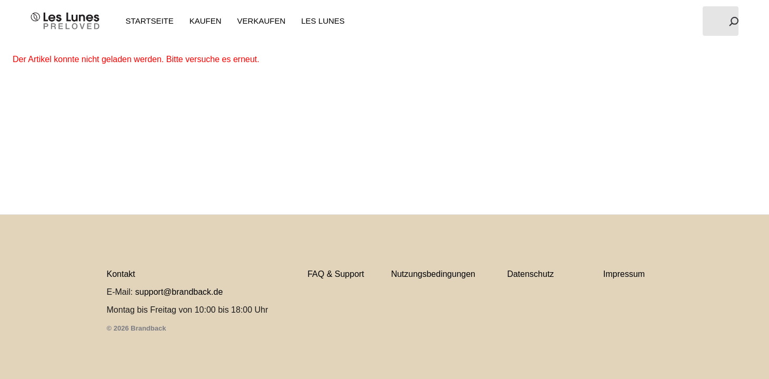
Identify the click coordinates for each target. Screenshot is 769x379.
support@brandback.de (179, 291)
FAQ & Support (335, 274)
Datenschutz (530, 274)
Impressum (624, 274)
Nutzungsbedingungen (433, 274)
